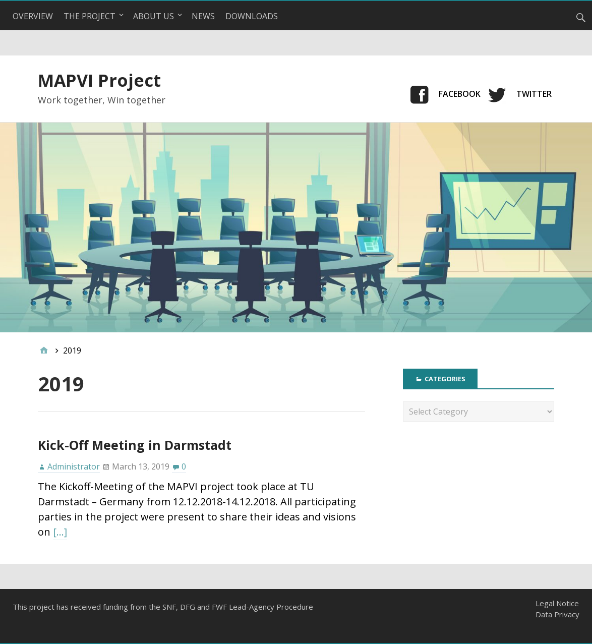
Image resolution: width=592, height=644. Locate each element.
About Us (153, 16)
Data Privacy (557, 614)
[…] (60, 532)
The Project (89, 16)
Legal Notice (557, 603)
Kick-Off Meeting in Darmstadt (134, 444)
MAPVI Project (99, 80)
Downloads (251, 16)
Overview (33, 16)
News (203, 16)
